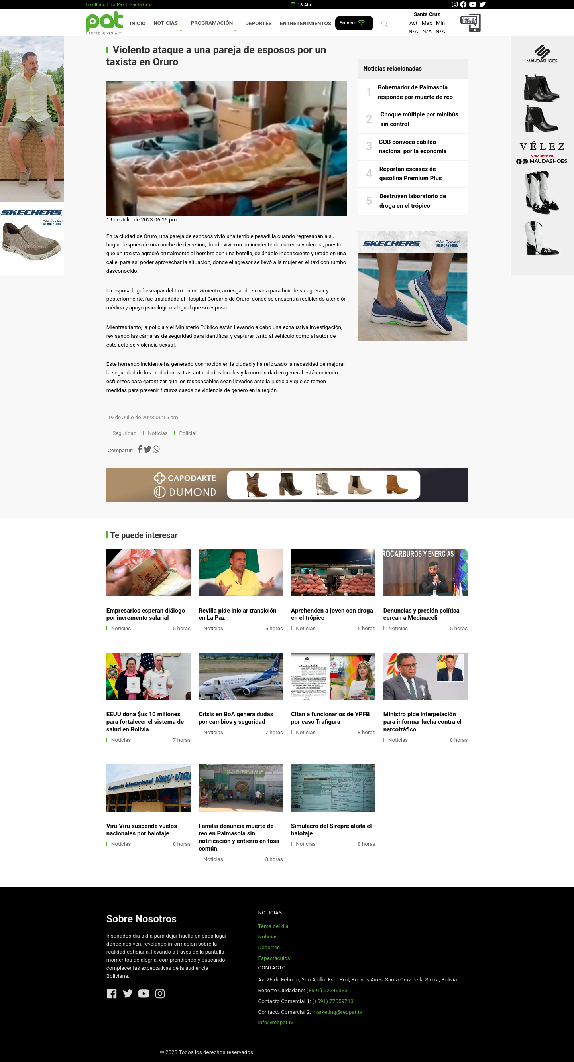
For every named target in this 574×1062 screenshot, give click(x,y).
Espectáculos (274, 958)
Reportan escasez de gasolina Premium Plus (410, 174)
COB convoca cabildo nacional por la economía (413, 146)
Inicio (137, 23)
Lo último (95, 4)
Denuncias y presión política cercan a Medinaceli (421, 614)
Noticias (165, 23)
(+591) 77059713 (332, 1001)
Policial (187, 433)
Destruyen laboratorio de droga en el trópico (412, 201)
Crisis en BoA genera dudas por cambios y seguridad (236, 718)
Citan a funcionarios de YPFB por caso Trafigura (330, 718)
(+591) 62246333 (327, 990)
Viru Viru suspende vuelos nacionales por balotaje (141, 829)
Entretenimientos (305, 23)
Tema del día (273, 926)
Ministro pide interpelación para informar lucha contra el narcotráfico (422, 722)
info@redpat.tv (275, 1022)
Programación (212, 23)
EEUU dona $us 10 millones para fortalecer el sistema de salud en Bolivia (145, 722)
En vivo (351, 23)
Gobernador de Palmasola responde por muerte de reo (415, 92)
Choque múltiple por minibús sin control (419, 119)
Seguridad (124, 433)
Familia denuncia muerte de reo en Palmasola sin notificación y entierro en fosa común (239, 837)
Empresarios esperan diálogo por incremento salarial (145, 614)
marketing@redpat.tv (337, 1012)
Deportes (258, 23)
